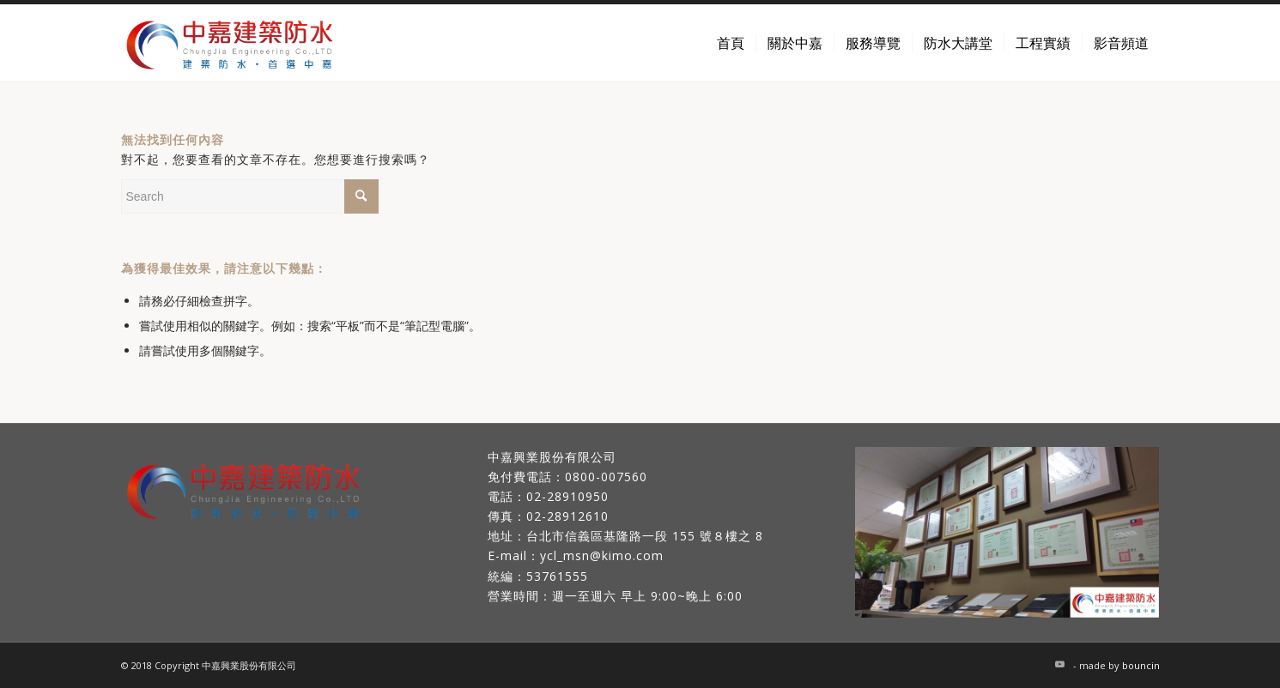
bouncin (1141, 665)
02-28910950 (567, 496)
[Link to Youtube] (1060, 664)
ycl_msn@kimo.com (602, 555)
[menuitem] (730, 43)
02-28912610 (567, 516)
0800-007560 (606, 476)
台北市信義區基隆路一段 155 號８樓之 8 (644, 536)
